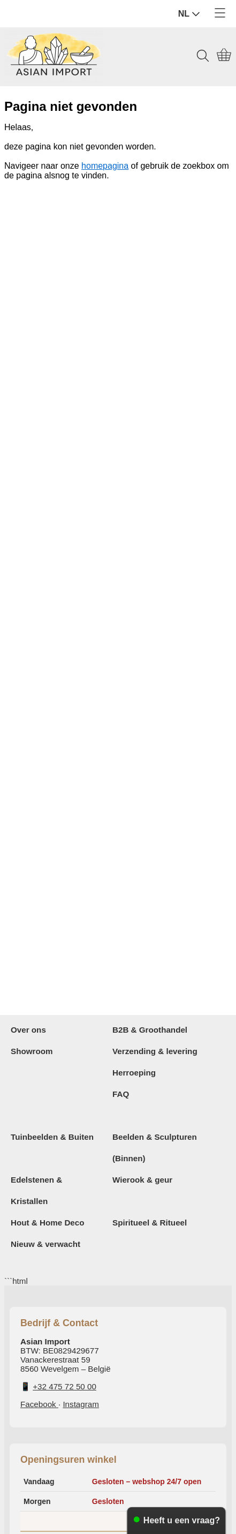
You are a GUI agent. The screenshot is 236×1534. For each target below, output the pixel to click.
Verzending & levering (154, 1051)
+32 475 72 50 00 (64, 1386)
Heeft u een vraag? (181, 1520)
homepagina (104, 165)
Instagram (81, 1404)
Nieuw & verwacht (45, 1244)
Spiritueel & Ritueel (149, 1222)
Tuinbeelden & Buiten (52, 1136)
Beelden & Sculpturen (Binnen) (154, 1147)
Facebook (39, 1404)
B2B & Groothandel (149, 1029)
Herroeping (134, 1072)
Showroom (31, 1051)
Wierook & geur (142, 1179)
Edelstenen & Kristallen (36, 1190)
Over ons (28, 1029)
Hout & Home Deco (48, 1222)
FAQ (120, 1094)
